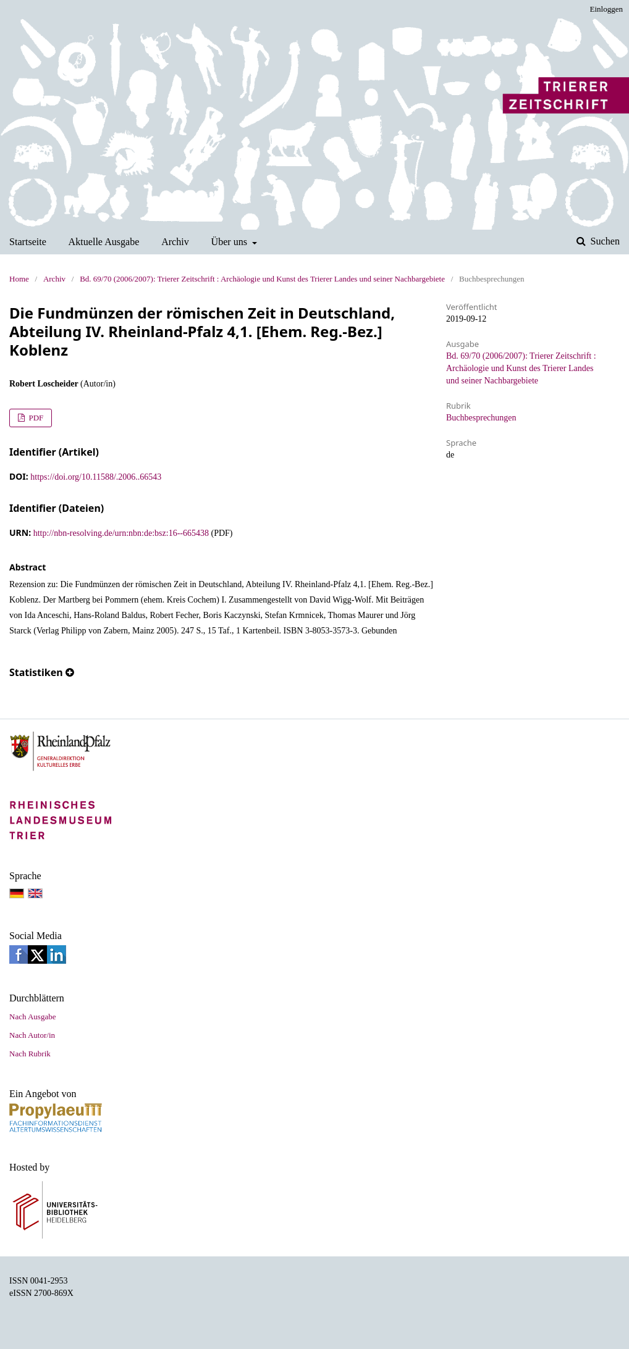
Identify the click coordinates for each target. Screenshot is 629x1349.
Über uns (230, 241)
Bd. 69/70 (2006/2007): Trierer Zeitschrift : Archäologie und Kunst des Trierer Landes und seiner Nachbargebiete (262, 278)
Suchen (604, 241)
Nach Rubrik (30, 1053)
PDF (35, 417)
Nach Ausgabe (32, 1016)
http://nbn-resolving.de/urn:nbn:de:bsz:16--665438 (121, 533)
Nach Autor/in (32, 1035)
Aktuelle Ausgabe (104, 241)
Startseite (27, 241)
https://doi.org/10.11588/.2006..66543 (95, 477)
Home (19, 278)
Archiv (175, 241)
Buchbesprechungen (481, 417)
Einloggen (606, 9)
